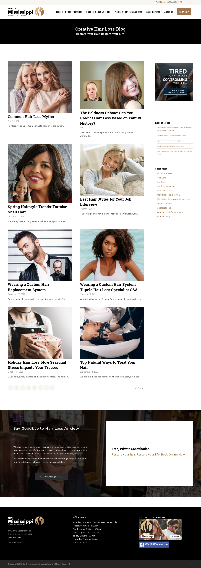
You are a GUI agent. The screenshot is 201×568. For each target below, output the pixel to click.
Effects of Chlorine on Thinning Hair (170, 141)
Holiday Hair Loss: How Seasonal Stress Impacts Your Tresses (37, 365)
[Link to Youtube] (190, 2)
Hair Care (161, 177)
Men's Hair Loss (164, 190)
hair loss (161, 182)
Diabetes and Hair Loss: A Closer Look (170, 146)
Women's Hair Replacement (170, 212)
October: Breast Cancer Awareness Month (171, 135)
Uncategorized (164, 207)
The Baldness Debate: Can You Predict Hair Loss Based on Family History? (110, 118)
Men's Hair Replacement (168, 194)
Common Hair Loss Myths (31, 116)
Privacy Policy (14, 542)
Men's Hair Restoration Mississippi (173, 199)
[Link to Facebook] (186, 2)
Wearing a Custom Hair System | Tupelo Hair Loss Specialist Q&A (109, 287)
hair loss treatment (166, 186)
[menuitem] (69, 12)
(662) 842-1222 (174, 2)
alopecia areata (164, 173)
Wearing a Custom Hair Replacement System (28, 287)
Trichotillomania (164, 203)
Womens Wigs (164, 216)
